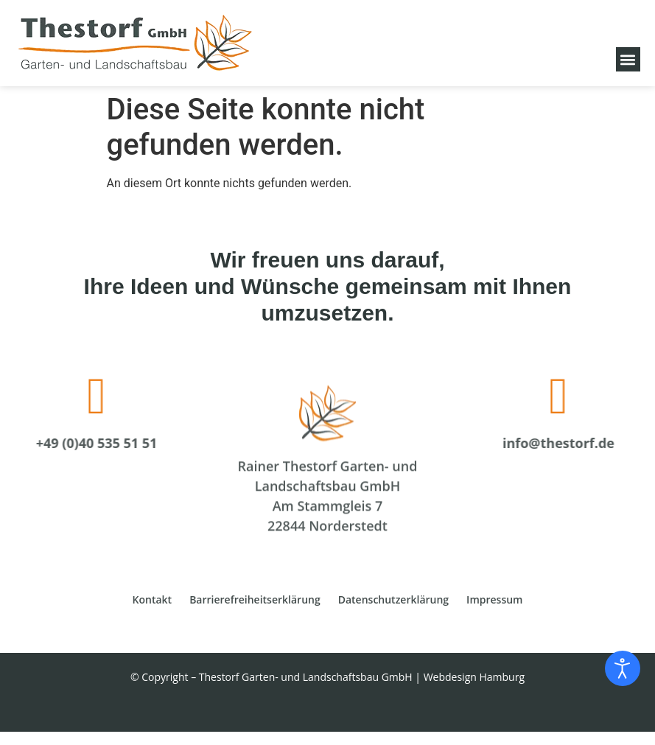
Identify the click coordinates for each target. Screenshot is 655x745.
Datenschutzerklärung (393, 599)
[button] (628, 59)
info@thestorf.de (570, 443)
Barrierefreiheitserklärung (255, 599)
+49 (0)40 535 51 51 (86, 443)
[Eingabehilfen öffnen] (622, 668)
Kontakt (152, 599)
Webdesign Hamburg (474, 677)
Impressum (494, 599)
